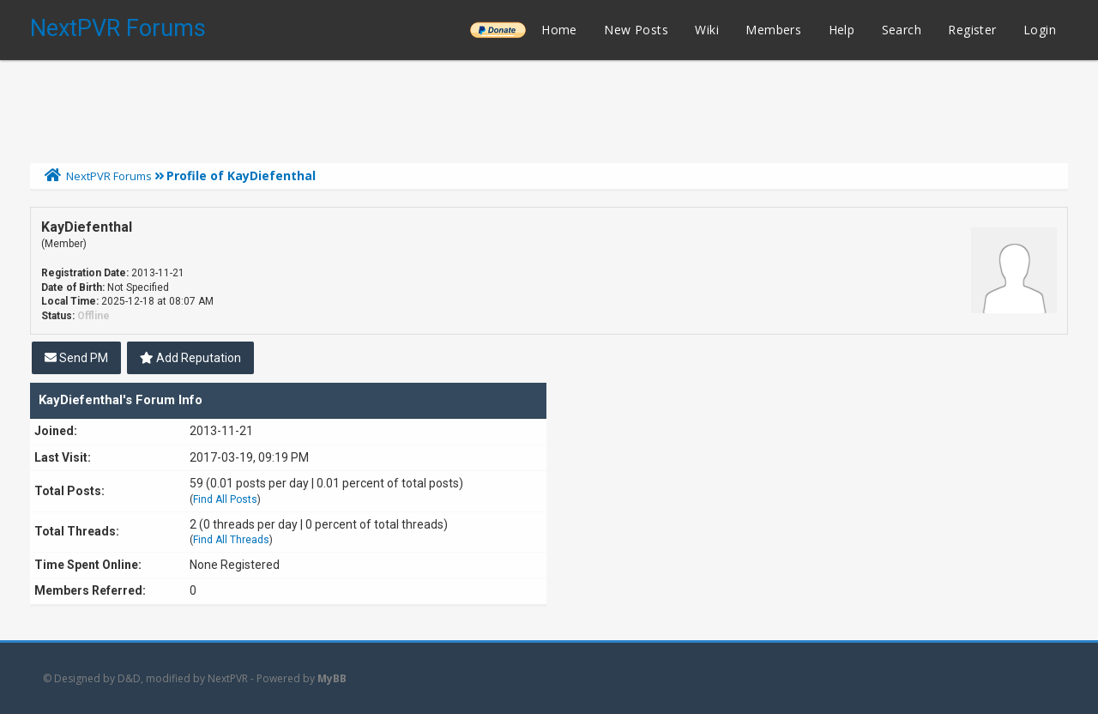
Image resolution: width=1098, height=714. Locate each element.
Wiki (707, 29)
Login (1039, 29)
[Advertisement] (549, 107)
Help (842, 29)
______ (497, 29)
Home (559, 29)
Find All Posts (225, 499)
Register (972, 29)
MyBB (332, 678)
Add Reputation (190, 358)
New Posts (636, 29)
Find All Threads (231, 540)
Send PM (76, 358)
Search (901, 29)
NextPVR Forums (118, 28)
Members (773, 29)
